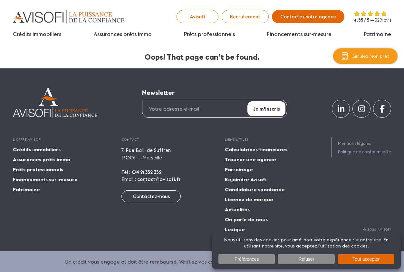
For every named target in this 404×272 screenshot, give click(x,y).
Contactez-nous (151, 196)
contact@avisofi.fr (159, 179)
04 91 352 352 (147, 172)
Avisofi (68, 17)
